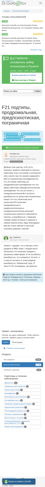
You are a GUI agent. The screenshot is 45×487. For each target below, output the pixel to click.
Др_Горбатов (15, 237)
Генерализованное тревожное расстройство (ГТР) (17, 422)
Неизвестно (15, 154)
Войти (5, 342)
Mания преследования (14, 427)
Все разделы (22, 359)
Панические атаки (12, 390)
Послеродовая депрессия (15, 411)
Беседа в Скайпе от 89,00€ (19, 481)
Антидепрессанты (12, 400)
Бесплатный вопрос (12, 140)
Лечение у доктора (22, 370)
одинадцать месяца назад (19, 156)
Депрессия (9, 383)
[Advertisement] (22, 307)
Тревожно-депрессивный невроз (18, 404)
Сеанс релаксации (32, 140)
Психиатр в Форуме (14, 137)
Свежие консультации (14, 348)
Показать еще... (36, 50)
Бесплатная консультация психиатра (22, 148)
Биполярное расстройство (16, 397)
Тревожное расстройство (15, 386)
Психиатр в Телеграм (30, 134)
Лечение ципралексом (14, 414)
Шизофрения (10, 393)
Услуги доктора (10, 134)
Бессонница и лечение (14, 418)
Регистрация (17, 342)
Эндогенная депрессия (14, 407)
